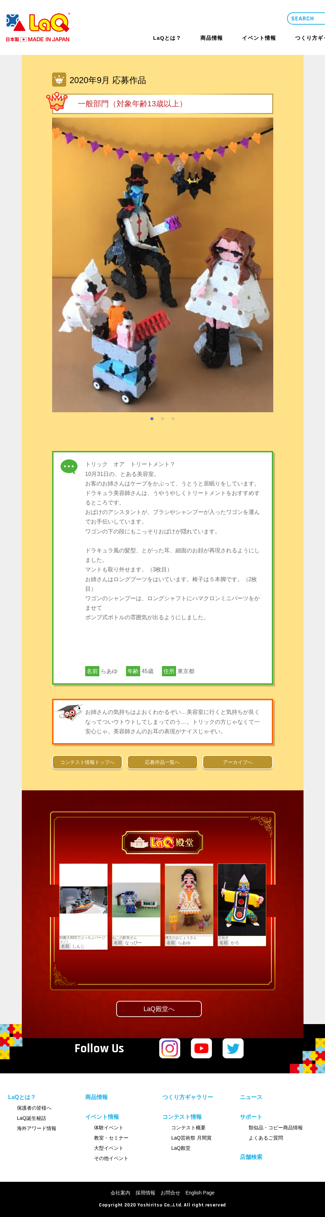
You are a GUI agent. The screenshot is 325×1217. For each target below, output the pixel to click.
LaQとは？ (167, 38)
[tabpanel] (162, 265)
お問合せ (170, 1193)
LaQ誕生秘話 (31, 1118)
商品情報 (211, 38)
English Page (200, 1193)
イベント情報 (259, 38)
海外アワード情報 (36, 1128)
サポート (251, 1117)
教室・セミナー (111, 1138)
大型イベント (109, 1148)
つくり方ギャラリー (187, 1097)
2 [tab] (162, 417)
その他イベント (111, 1158)
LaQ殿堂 (180, 1148)
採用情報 (145, 1193)
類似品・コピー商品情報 (276, 1127)
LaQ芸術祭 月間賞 (191, 1138)
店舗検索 (251, 1157)
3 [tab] (173, 417)
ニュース (251, 1097)
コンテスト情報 (182, 1117)
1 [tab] (152, 417)
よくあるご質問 (266, 1138)
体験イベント (109, 1127)
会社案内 (120, 1193)
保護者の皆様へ (34, 1108)
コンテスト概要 (188, 1127)
